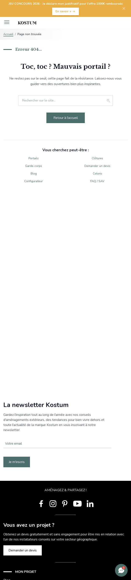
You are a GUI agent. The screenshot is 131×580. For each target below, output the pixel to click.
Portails (33, 158)
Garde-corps (33, 166)
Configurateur (33, 181)
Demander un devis (97, 166)
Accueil (8, 34)
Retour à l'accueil (65, 117)
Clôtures (97, 158)
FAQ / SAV (97, 181)
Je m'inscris (17, 462)
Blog (34, 174)
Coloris (97, 174)
